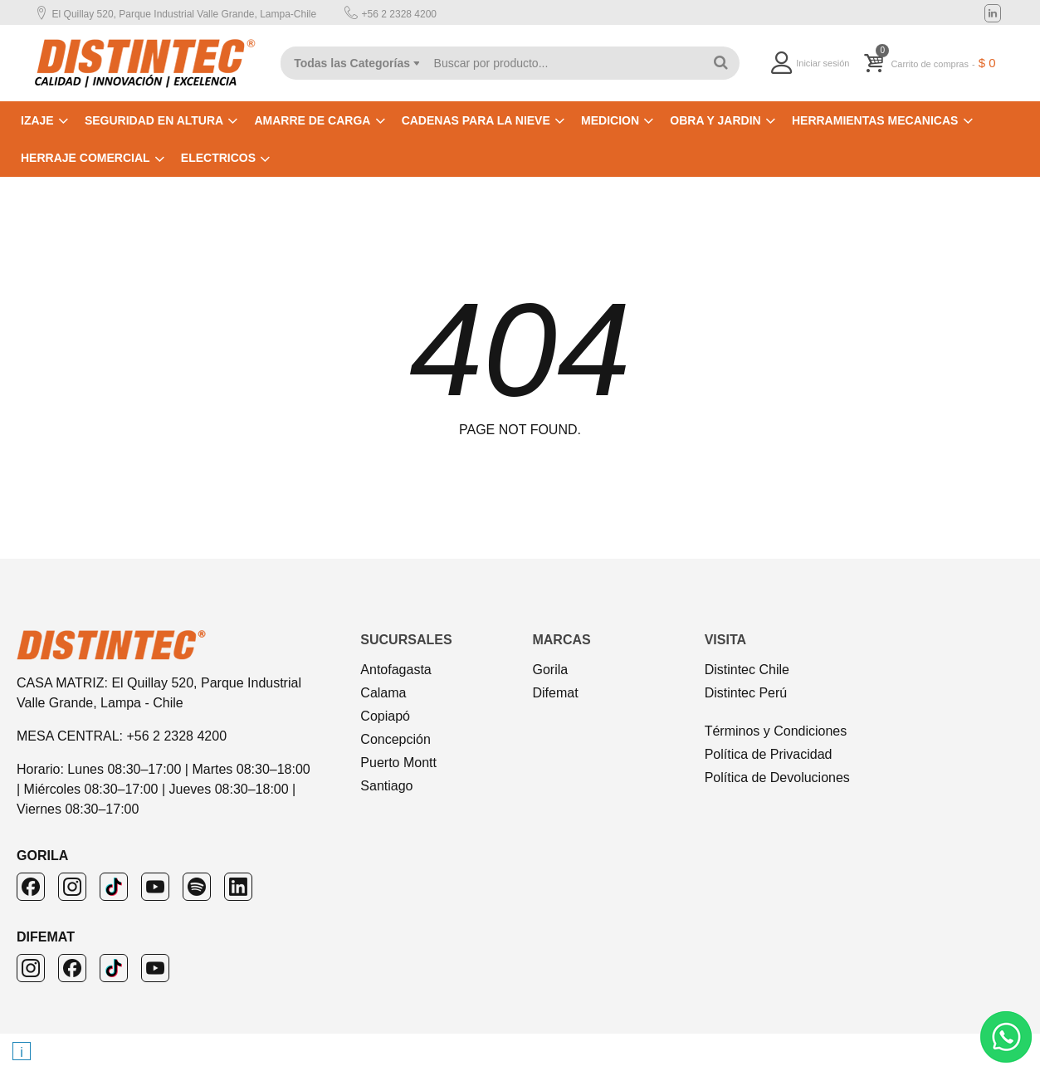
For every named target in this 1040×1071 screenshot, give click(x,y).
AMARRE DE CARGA (312, 120)
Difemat (555, 693)
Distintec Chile (747, 670)
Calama (383, 693)
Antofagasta (395, 670)
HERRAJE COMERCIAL (85, 157)
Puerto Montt (398, 763)
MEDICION (610, 120)
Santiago (386, 786)
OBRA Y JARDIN (715, 120)
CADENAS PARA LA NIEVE (476, 120)
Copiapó (385, 716)
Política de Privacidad (768, 754)
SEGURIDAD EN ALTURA (154, 120)
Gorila (550, 670)
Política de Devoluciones (777, 777)
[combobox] (350, 63)
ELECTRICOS (218, 157)
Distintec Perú (746, 693)
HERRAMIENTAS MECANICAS (875, 120)
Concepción (395, 739)
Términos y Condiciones (776, 731)
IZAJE (37, 120)
